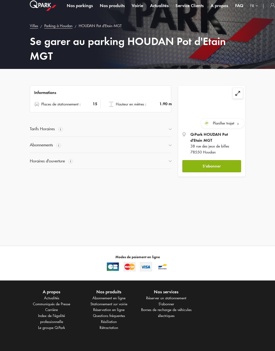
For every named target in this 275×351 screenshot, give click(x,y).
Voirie (137, 10)
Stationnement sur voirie (108, 303)
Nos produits (112, 10)
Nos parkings (80, 10)
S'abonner (212, 165)
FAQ (239, 10)
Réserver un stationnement (166, 297)
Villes (34, 25)
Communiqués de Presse (51, 303)
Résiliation (109, 321)
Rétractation (109, 327)
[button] (211, 165)
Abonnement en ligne (108, 297)
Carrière (51, 309)
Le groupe (51, 327)
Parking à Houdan (58, 25)
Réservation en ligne (109, 309)
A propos (219, 10)
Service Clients (189, 10)
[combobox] (255, 10)
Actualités (159, 10)
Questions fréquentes (109, 315)
